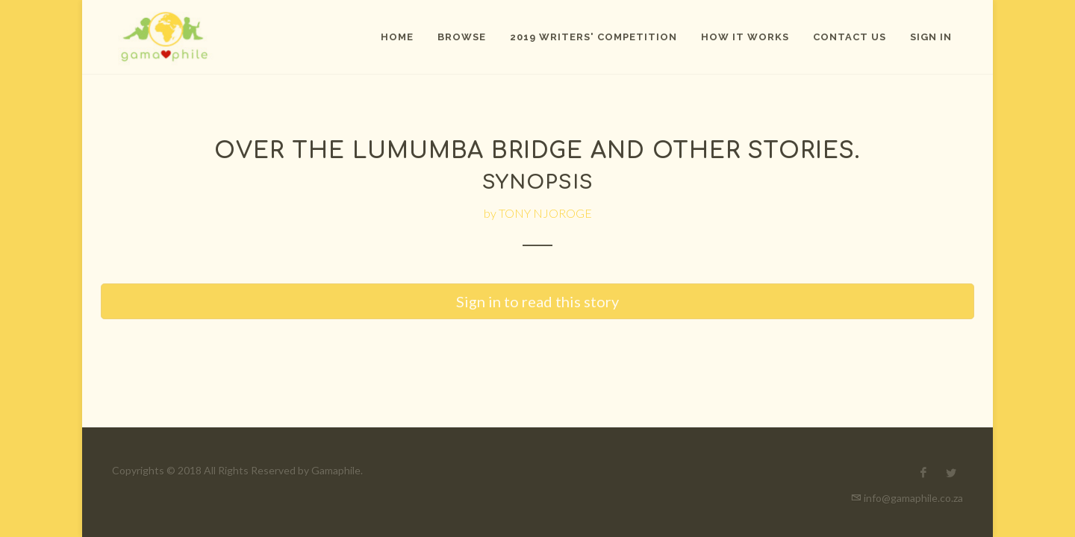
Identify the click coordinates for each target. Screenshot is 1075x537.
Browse (461, 37)
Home (397, 37)
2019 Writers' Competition (593, 37)
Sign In (931, 37)
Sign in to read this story (537, 301)
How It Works (745, 37)
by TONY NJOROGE (538, 213)
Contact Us (849, 37)
